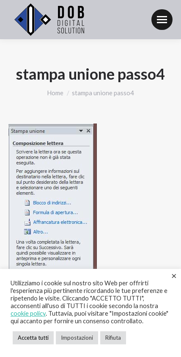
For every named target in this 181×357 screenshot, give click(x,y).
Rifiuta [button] (113, 337)
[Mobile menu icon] (162, 19)
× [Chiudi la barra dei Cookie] (174, 275)
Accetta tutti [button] (33, 337)
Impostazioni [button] (77, 337)
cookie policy (28, 313)
